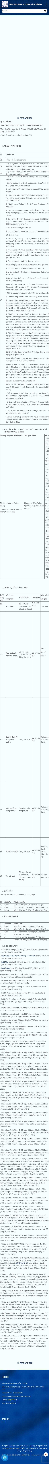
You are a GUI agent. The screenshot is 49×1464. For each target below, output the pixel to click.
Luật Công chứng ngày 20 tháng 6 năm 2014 (18, 956)
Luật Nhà (4, 962)
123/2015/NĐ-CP (21, 1263)
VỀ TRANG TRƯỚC (24, 118)
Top (46, 1454)
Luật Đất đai (5, 968)
